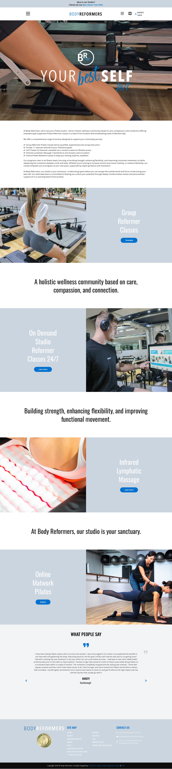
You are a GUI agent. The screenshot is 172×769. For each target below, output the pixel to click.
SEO (123, 766)
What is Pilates (75, 755)
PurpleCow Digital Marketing (99, 766)
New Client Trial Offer (92, 5)
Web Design (115, 766)
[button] (38, 14)
